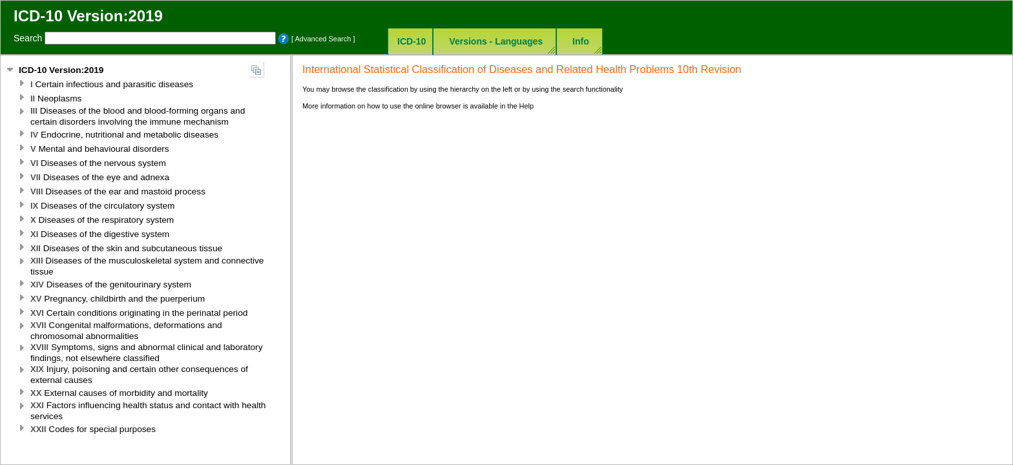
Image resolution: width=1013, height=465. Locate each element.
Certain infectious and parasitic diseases (113, 84)
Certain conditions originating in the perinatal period (140, 313)
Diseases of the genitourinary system (112, 284)
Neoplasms (57, 98)
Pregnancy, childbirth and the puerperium (118, 299)
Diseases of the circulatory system (103, 206)
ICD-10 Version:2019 (61, 70)
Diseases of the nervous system (99, 163)
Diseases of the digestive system (101, 234)
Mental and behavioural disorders (100, 149)
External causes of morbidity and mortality (120, 393)
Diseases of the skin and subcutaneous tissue (127, 248)
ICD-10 (411, 41)
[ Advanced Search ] (323, 39)
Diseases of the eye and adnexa (101, 177)
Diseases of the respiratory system (103, 220)
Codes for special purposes (94, 429)
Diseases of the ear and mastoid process (119, 191)
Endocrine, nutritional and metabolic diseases (125, 135)
